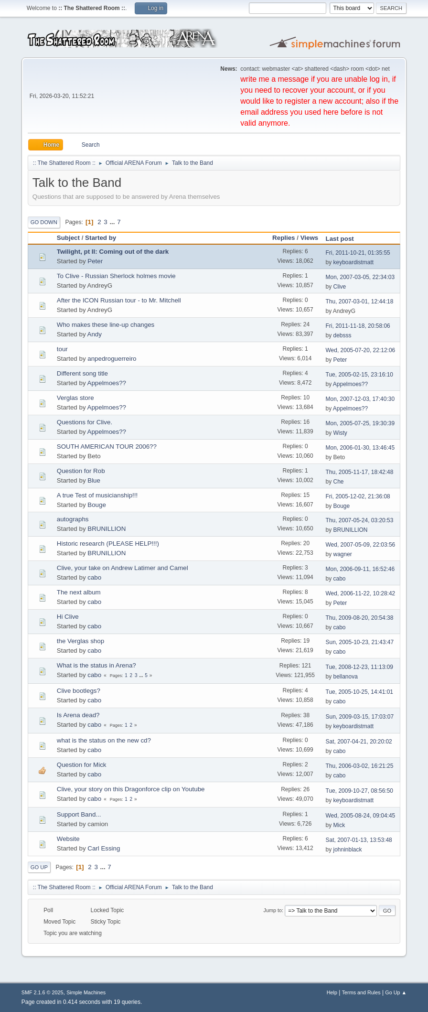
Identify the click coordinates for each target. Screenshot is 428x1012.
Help (332, 992)
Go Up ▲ (396, 992)
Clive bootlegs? (78, 690)
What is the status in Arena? (96, 665)
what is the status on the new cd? (104, 740)
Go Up (39, 867)
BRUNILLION (106, 528)
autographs (73, 519)
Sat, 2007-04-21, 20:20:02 (359, 741)
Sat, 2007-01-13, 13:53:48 (359, 840)
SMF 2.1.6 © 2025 (42, 992)
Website (68, 838)
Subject (68, 237)
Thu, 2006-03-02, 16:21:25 (360, 766)
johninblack (347, 849)
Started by (105, 237)
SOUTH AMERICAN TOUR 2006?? (107, 446)
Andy (94, 334)
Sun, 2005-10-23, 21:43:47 (360, 642)
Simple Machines (86, 992)
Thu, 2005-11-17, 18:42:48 (360, 472)
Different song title (82, 373)
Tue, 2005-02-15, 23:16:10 (359, 374)
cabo (94, 577)
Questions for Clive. (84, 422)
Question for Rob (81, 470)
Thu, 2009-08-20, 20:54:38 (360, 617)
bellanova (345, 676)
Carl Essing (103, 848)
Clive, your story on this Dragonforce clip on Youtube (131, 789)
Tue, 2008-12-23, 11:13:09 (359, 667)
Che (338, 481)
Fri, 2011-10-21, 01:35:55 (358, 252)
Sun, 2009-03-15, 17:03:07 (360, 716)
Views (309, 237)
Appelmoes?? (107, 383)
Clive (339, 286)
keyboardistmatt (353, 262)
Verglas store (75, 397)
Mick (339, 825)
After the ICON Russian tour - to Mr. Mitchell (119, 300)
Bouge (96, 504)
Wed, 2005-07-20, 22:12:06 (361, 350)
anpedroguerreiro (111, 358)
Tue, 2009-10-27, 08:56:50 (359, 790)
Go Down (44, 222)
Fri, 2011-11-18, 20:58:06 (358, 326)
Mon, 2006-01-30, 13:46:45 (360, 447)
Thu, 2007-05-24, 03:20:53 (360, 520)
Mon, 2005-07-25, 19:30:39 (360, 423)
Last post (340, 238)
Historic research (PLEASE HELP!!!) (108, 543)
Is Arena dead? (78, 715)
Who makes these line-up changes (105, 324)
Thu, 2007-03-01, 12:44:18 (360, 301)
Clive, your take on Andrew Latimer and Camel (122, 567)
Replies (283, 237)
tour (62, 349)
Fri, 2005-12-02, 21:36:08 (358, 496)
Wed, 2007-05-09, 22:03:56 (361, 544)
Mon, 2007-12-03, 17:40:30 (360, 399)
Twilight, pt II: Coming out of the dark (113, 251)
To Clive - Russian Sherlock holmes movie (116, 276)
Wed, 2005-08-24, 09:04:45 (361, 815)
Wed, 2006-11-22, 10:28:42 (361, 593)
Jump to (273, 910)
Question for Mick (82, 764)
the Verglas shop (80, 641)
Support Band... (79, 814)
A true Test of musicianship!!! (97, 495)
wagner (342, 554)
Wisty (340, 433)
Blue (93, 480)
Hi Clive (68, 616)
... (113, 222)
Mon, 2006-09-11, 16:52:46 (360, 569)
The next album (79, 592)
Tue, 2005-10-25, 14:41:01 (359, 692)
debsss (342, 335)
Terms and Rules (361, 992)
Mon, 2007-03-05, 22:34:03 (360, 277)
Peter (95, 261)
